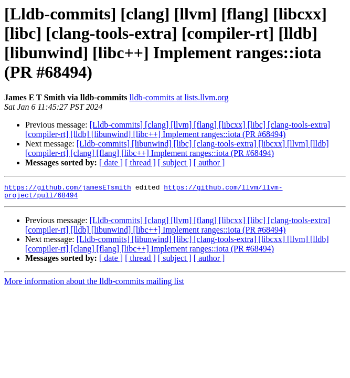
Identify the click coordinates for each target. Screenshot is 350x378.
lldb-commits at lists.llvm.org (179, 97)
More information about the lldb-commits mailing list (94, 284)
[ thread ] (140, 162)
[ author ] (209, 162)
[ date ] (111, 162)
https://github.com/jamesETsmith (67, 188)
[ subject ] (175, 162)
